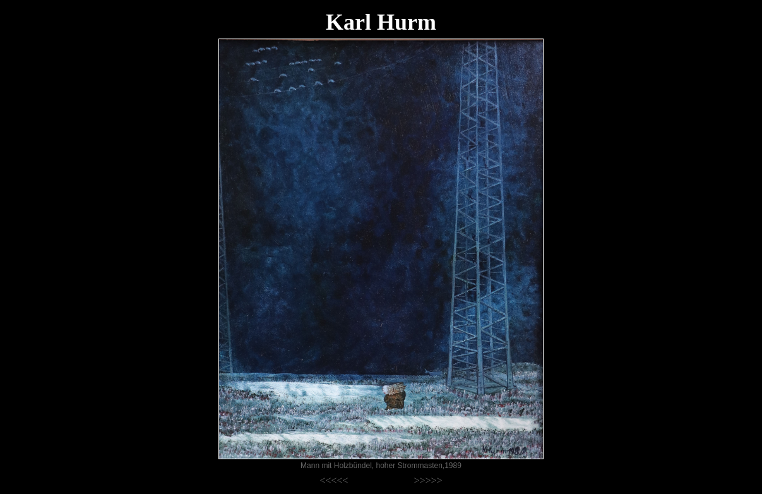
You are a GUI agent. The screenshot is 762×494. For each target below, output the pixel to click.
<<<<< (334, 480)
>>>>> (428, 480)
